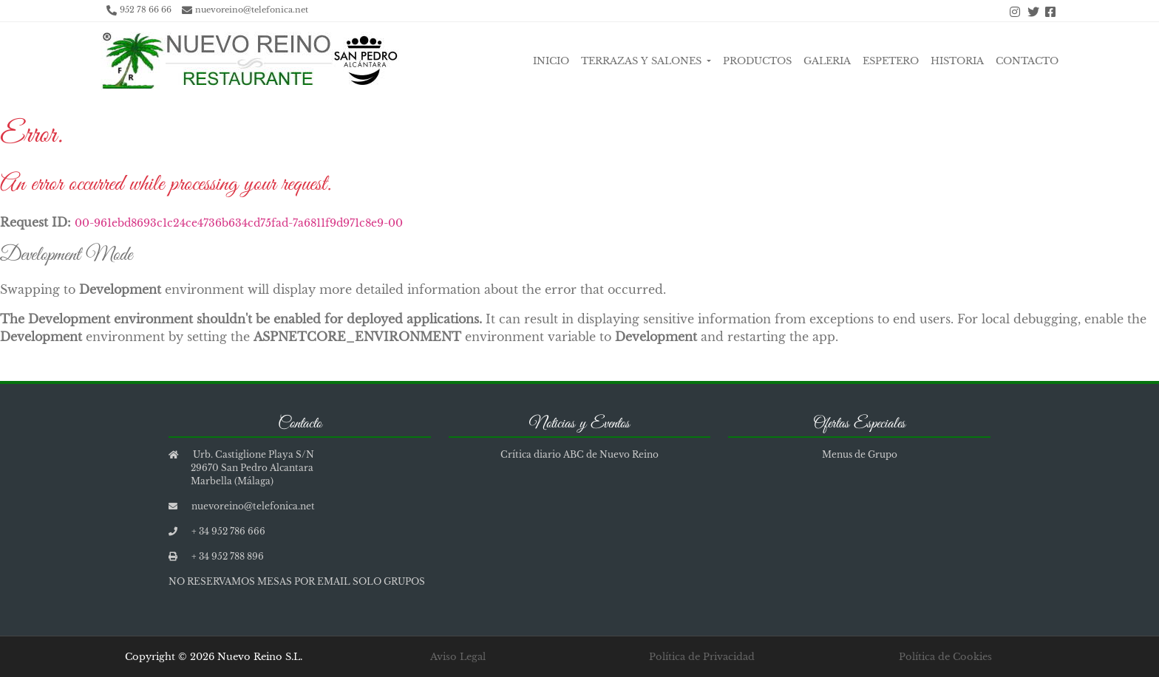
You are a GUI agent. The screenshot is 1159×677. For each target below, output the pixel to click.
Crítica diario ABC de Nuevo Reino (579, 454)
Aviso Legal (458, 656)
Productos (757, 60)
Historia (957, 60)
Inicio (551, 60)
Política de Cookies (945, 656)
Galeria (827, 60)
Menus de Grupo (859, 454)
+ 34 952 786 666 (228, 531)
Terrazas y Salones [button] (642, 60)
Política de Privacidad (702, 656)
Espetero (891, 60)
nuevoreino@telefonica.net (251, 9)
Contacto (1027, 60)
